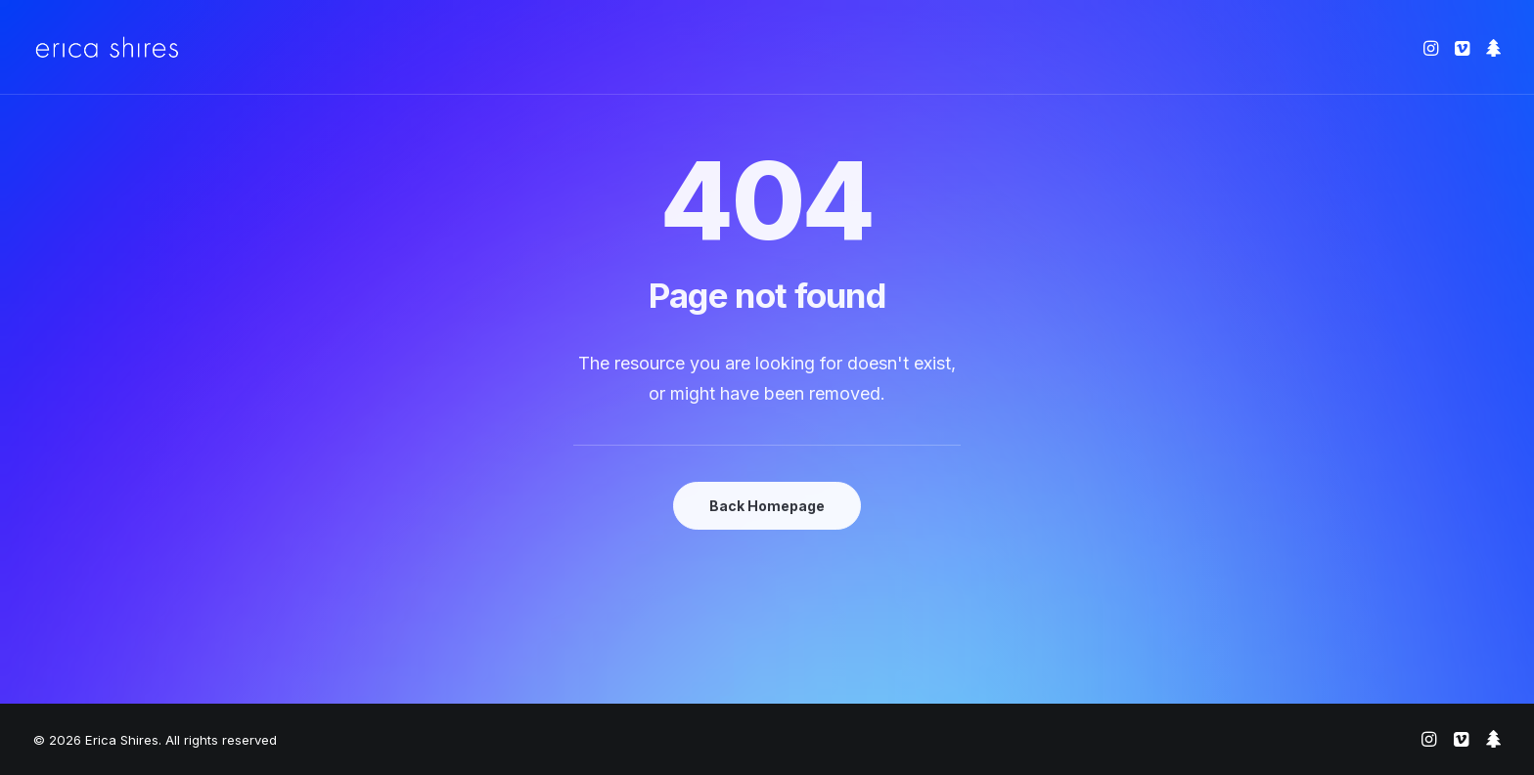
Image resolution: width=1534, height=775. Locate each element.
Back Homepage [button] (767, 505)
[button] (1433, 47)
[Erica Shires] (107, 47)
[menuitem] (1433, 47)
